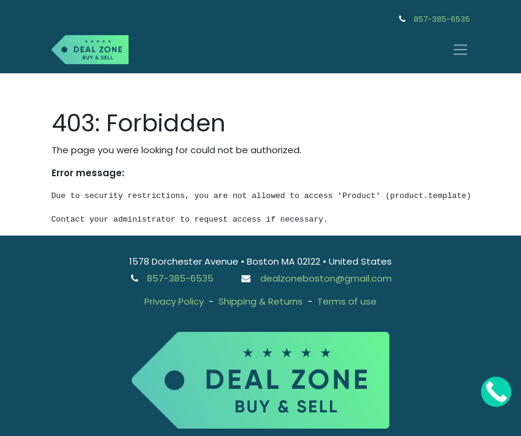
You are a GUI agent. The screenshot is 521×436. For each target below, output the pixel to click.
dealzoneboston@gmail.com (326, 278)
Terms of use (347, 301)
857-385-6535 (442, 19)
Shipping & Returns (260, 301)
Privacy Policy (174, 301)
